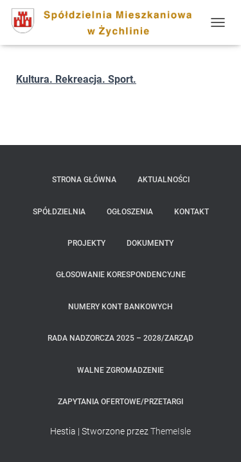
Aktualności (164, 179)
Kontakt (191, 211)
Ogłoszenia (130, 211)
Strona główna (84, 179)
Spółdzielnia (59, 211)
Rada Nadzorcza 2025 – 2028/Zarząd (120, 338)
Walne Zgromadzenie (120, 370)
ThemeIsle (170, 431)
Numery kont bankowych (120, 306)
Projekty (86, 243)
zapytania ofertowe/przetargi (120, 401)
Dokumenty (150, 243)
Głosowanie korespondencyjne (121, 274)
